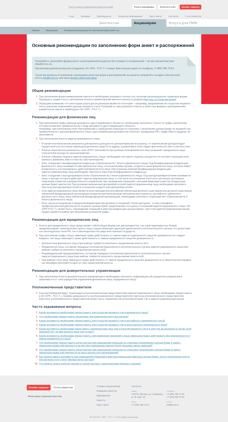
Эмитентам (109, 23)
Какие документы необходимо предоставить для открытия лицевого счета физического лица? (93, 312)
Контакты (173, 16)
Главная (35, 30)
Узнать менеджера (144, 7)
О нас (71, 16)
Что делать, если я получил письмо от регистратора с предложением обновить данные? (90, 363)
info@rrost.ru (50, 77)
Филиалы (85, 16)
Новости (101, 400)
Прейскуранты (104, 16)
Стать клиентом (193, 16)
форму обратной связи (84, 77)
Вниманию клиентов (107, 390)
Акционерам (145, 23)
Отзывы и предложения (108, 386)
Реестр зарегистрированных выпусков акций (91, 7)
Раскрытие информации (130, 16)
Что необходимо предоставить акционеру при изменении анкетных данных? (84, 316)
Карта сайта (103, 404)
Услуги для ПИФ (183, 23)
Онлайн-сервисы (190, 7)
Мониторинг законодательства (45, 396)
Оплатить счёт (168, 7)
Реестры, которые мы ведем (159, 99)
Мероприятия (103, 395)
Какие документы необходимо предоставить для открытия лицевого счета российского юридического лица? (102, 320)
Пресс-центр (155, 16)
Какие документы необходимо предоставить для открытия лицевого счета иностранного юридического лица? (103, 324)
